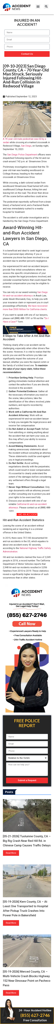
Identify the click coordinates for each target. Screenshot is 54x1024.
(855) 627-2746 (35, 1015)
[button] (38, 6)
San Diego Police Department (22, 154)
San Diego (26, 145)
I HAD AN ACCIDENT (27, 514)
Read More (11, 853)
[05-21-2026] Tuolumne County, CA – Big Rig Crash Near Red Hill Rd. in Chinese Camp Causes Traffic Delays (27, 841)
